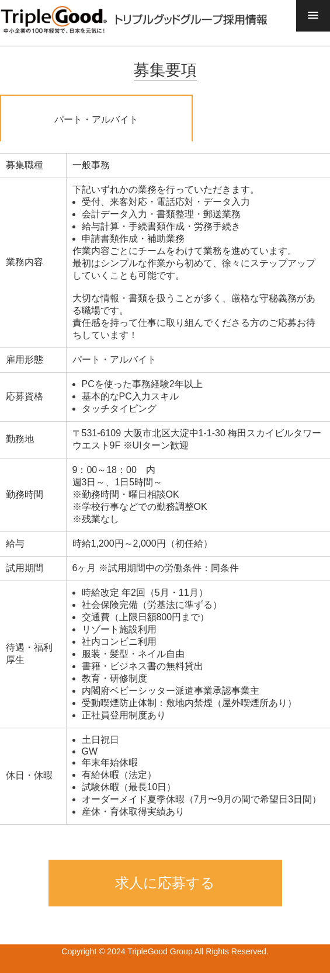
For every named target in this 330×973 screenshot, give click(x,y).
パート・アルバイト (96, 119)
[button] (313, 16)
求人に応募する (165, 883)
